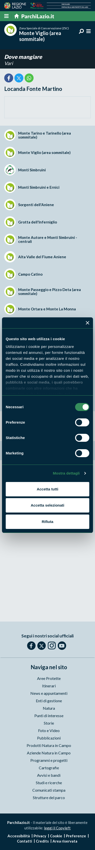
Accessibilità (18, 836)
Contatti (24, 841)
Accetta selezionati (47, 505)
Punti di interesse (48, 715)
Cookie (56, 836)
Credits (42, 841)
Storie (49, 723)
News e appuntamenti (48, 693)
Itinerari (49, 685)
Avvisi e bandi (48, 775)
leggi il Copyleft (57, 828)
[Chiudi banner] (87, 323)
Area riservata (64, 841)
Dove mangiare (23, 56)
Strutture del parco (49, 797)
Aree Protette (49, 678)
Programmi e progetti (48, 760)
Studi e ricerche (49, 782)
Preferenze (76, 836)
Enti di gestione (49, 700)
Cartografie (49, 767)
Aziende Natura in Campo (49, 752)
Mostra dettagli (66, 473)
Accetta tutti (47, 489)
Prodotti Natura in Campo (49, 745)
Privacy (40, 836)
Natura (49, 708)
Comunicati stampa (48, 790)
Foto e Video (49, 730)
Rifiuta (47, 521)
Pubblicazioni (49, 738)
